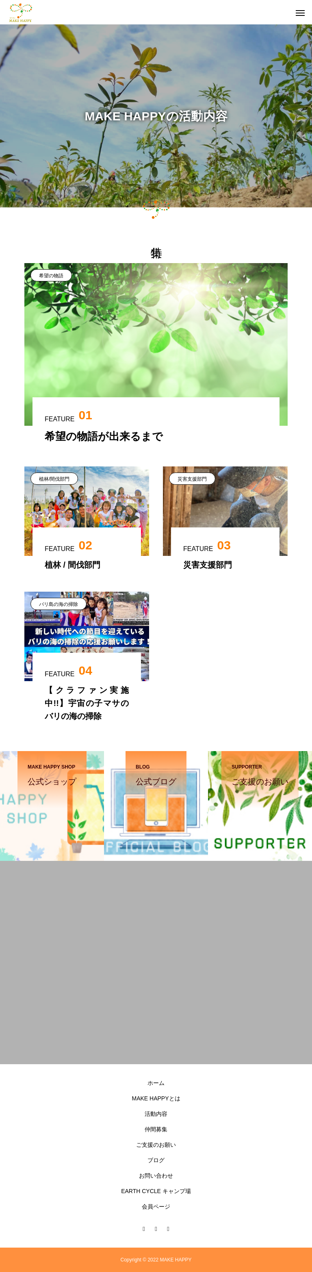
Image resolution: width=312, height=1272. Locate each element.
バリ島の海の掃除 (58, 604)
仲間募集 (156, 1129)
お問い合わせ (156, 1175)
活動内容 (156, 1114)
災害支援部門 (192, 479)
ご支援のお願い (156, 1144)
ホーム (156, 1083)
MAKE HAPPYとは (156, 1098)
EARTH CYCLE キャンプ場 (156, 1191)
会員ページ (156, 1206)
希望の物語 (51, 276)
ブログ (156, 1160)
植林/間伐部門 (54, 479)
